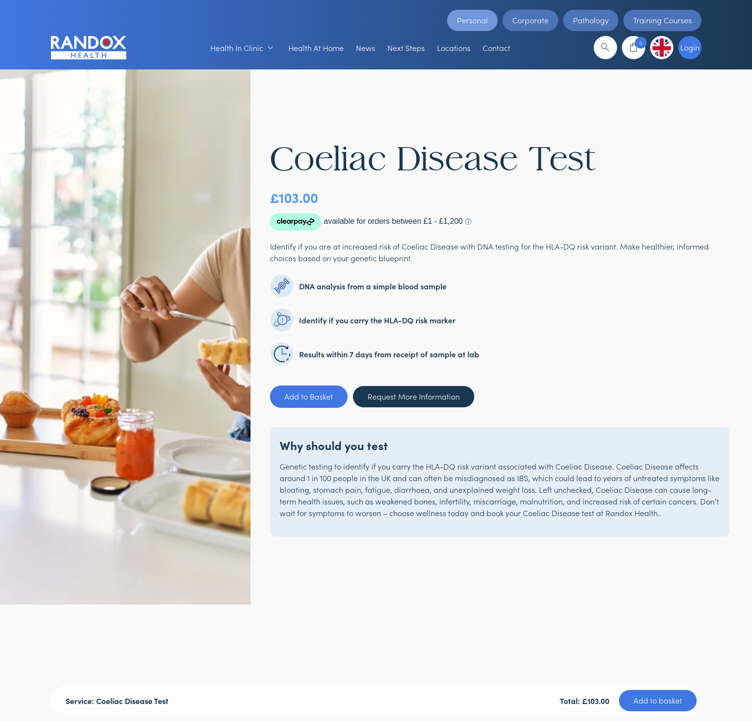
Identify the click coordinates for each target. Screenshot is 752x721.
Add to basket (658, 700)
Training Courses (662, 20)
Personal (472, 20)
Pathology (591, 20)
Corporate (530, 20)
